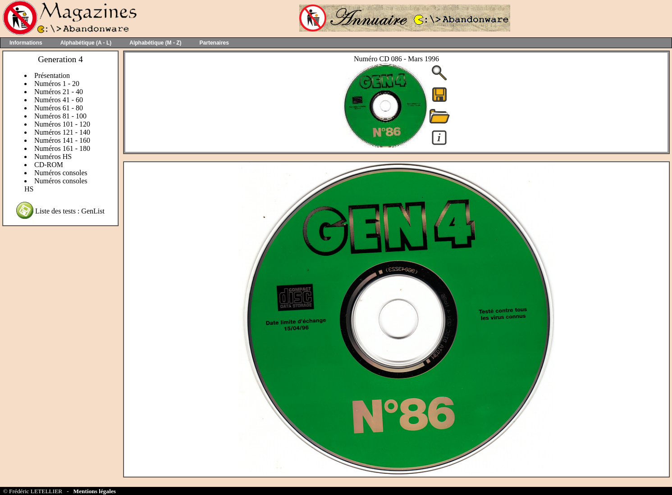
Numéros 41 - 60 (58, 100)
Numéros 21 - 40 (58, 91)
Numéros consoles (60, 173)
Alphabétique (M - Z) (155, 43)
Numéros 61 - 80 (58, 108)
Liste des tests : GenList (70, 211)
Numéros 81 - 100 (60, 116)
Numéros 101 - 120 (62, 124)
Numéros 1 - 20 (56, 83)
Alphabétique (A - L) (86, 43)
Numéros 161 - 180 (62, 148)
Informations (25, 43)
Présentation (52, 75)
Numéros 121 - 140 (62, 132)
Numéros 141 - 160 (62, 140)
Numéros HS (53, 156)
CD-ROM (48, 164)
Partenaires (214, 43)
